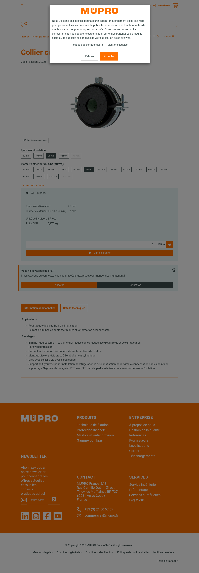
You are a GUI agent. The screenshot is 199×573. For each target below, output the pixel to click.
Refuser (89, 56)
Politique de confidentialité (87, 44)
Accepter (109, 56)
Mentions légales (117, 44)
